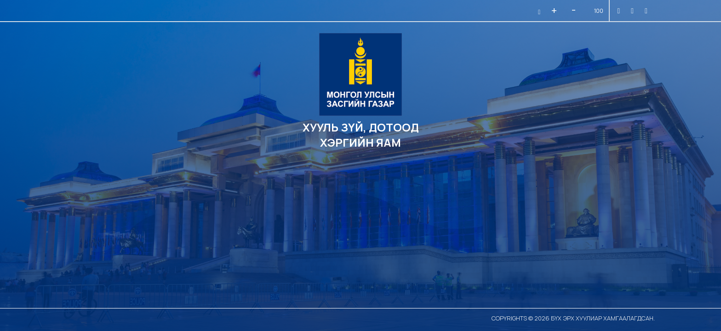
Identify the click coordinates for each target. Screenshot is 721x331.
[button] (538, 11)
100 (598, 11)
